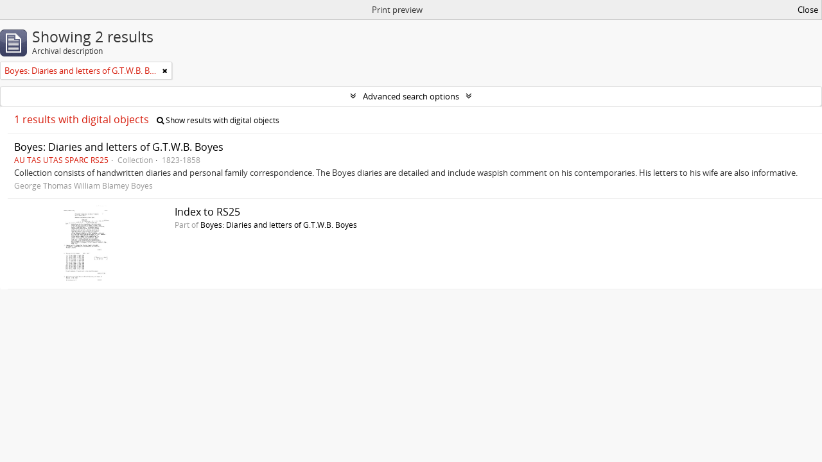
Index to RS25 (207, 212)
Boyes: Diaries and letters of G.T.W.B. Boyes (118, 147)
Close (808, 9)
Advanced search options (411, 96)
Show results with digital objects (218, 120)
